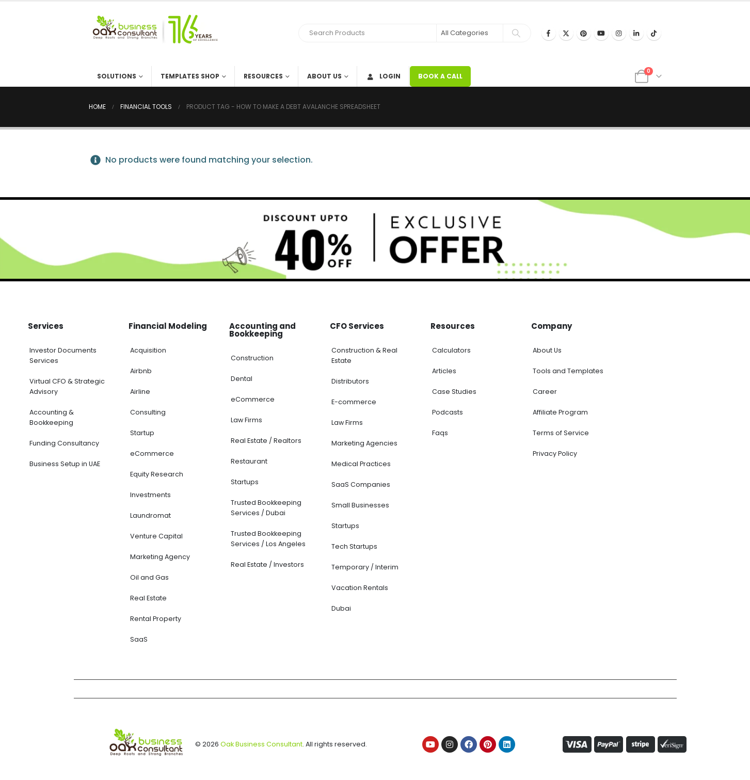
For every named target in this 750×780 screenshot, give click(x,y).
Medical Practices (361, 463)
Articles (444, 371)
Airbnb (141, 371)
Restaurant (249, 461)
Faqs (440, 432)
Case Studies (454, 391)
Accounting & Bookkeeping (51, 417)
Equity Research (156, 474)
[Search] (516, 33)
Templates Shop (190, 76)
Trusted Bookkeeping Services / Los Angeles (268, 538)
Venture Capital (156, 536)
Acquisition (148, 350)
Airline (140, 391)
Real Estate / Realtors (266, 440)
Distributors (350, 381)
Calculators (451, 350)
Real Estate (148, 598)
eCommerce (152, 453)
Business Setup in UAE (64, 463)
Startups (245, 481)
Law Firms (246, 420)
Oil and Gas (149, 577)
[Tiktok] (654, 33)
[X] (566, 33)
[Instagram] (619, 33)
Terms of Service (561, 432)
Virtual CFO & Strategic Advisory (67, 386)
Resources (263, 76)
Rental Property (155, 618)
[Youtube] (601, 33)
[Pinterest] (584, 33)
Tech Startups (354, 546)
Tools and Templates (568, 371)
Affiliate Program (560, 412)
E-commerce (353, 401)
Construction (252, 358)
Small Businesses (360, 505)
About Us (324, 76)
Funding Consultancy (64, 443)
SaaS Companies (360, 484)
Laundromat (150, 515)
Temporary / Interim (364, 567)
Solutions (116, 76)
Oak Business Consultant (261, 744)
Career (545, 391)
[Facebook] (548, 33)
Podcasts (447, 412)
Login (383, 76)
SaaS (139, 639)
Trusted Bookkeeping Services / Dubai (266, 507)
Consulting (148, 412)
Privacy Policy (555, 453)
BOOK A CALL (440, 76)
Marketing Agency (160, 556)
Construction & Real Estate (364, 355)
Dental (241, 378)
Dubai (341, 608)
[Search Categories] (469, 33)
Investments (150, 494)
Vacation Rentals (359, 587)
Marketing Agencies (364, 443)
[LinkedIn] (636, 33)
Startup (142, 432)
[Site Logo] (153, 34)
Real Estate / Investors (267, 564)
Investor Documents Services (63, 355)
